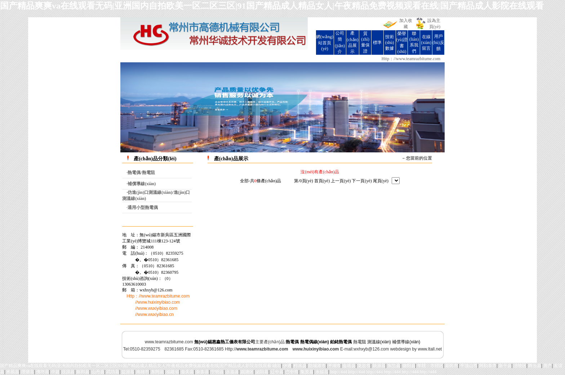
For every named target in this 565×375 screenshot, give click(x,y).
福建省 (172, 371)
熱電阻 (359, 341)
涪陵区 (519, 365)
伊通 (287, 365)
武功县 (112, 371)
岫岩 (276, 365)
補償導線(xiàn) (406, 341)
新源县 (379, 365)
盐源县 (127, 371)
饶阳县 (408, 365)
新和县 (82, 371)
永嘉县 (232, 371)
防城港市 (317, 365)
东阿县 (157, 371)
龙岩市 (363, 365)
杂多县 (202, 371)
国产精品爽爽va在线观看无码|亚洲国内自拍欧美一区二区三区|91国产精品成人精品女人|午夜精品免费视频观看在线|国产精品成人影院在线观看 (272, 5)
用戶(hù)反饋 (438, 42)
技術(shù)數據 (389, 42)
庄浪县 (68, 371)
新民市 (451, 365)
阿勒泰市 (488, 365)
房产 (547, 365)
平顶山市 (468, 365)
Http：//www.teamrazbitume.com (411, 58)
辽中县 (277, 371)
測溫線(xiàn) (379, 341)
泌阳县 (261, 371)
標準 (377, 42)
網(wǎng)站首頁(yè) (324, 42)
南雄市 (142, 371)
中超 (55, 371)
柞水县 (300, 365)
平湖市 (334, 365)
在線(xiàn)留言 (426, 42)
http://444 (338, 371)
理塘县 (27, 371)
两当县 (534, 365)
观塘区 (247, 371)
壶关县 (187, 371)
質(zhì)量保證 (365, 42)
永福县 (321, 371)
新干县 (505, 365)
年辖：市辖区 (430, 365)
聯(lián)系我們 (414, 42)
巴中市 (291, 371)
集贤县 (307, 371)
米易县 (12, 371)
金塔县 (349, 365)
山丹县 (98, 371)
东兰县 (393, 365)
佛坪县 (42, 371)
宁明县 (217, 371)
